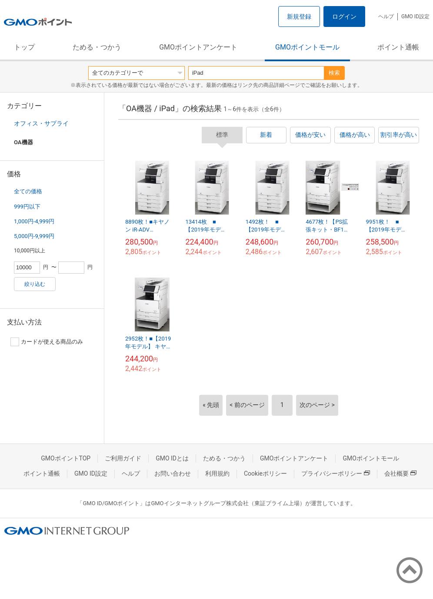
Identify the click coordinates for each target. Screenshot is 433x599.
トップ (24, 47)
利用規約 (217, 473)
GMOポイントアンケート (198, 47)
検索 (334, 72)
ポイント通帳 (398, 47)
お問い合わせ (172, 473)
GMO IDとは (172, 458)
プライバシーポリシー (335, 473)
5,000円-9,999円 (34, 236)
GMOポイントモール (307, 47)
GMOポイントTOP (65, 458)
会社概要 (400, 473)
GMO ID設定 (415, 16)
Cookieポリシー (265, 473)
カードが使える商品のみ (46, 342)
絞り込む (34, 284)
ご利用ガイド (123, 458)
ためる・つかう (97, 47)
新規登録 (299, 16)
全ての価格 (28, 191)
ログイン (344, 16)
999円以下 (27, 206)
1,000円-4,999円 (34, 221)
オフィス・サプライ (41, 123)
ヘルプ (386, 16)
